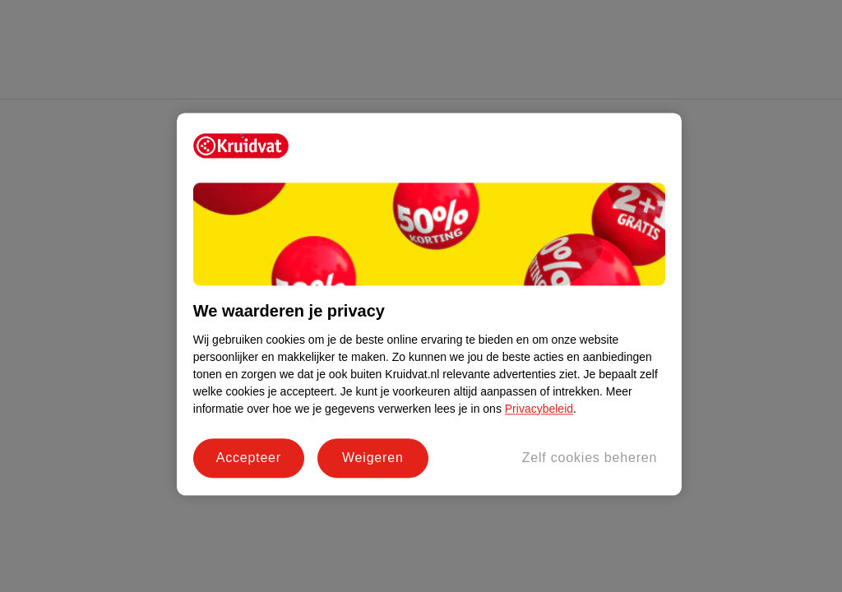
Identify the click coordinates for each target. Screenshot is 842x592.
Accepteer (248, 458)
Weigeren (373, 458)
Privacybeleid (539, 408)
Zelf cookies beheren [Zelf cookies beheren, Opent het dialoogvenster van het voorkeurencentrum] (590, 458)
